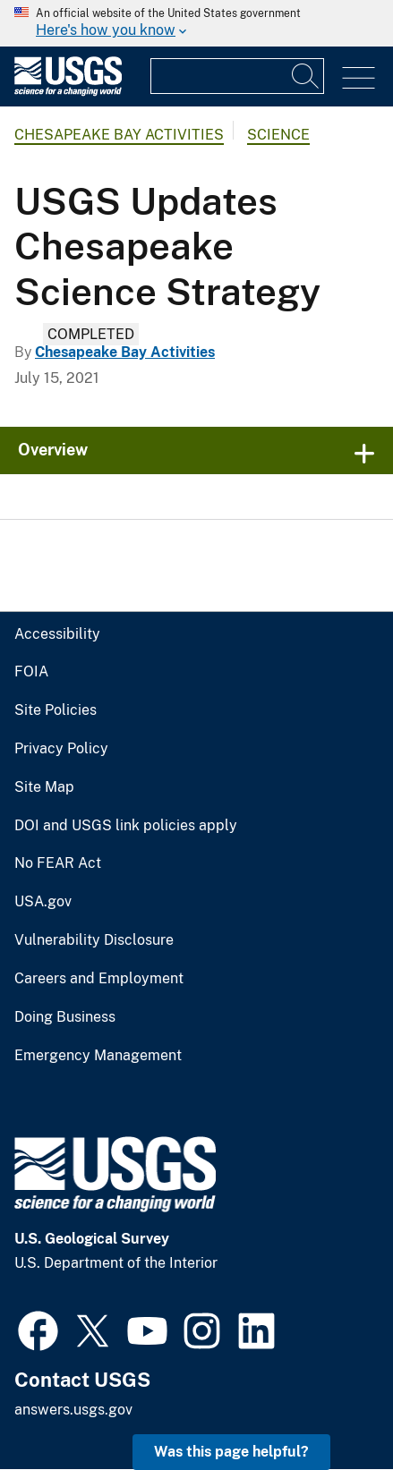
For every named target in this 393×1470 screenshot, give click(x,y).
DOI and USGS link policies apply (125, 826)
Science (278, 134)
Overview (53, 449)
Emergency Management (98, 1056)
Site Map (44, 787)
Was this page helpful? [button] (231, 1451)
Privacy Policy (61, 749)
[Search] (306, 76)
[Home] (68, 91)
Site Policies (55, 710)
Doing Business (64, 1017)
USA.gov (43, 902)
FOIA (31, 672)
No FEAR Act (57, 863)
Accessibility (57, 634)
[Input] (237, 76)
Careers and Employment (99, 979)
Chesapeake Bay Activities (119, 134)
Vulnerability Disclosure (94, 940)
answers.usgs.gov (73, 1409)
